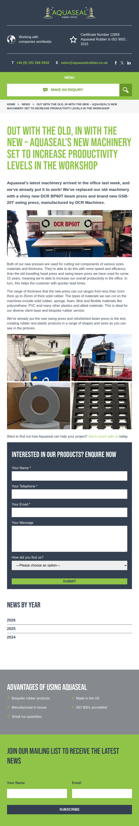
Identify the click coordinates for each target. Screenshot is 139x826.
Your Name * (21, 468)
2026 (11, 620)
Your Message (22, 523)
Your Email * (21, 504)
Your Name (16, 783)
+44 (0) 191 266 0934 (32, 63)
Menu (69, 77)
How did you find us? (27, 557)
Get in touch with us (103, 436)
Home (11, 104)
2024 (11, 637)
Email (76, 783)
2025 (11, 629)
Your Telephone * (25, 486)
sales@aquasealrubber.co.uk (84, 63)
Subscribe (69, 809)
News (26, 104)
